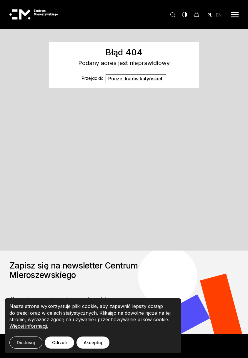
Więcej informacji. (28, 326)
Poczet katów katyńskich (136, 79)
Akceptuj (93, 342)
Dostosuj (26, 342)
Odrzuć (59, 342)
